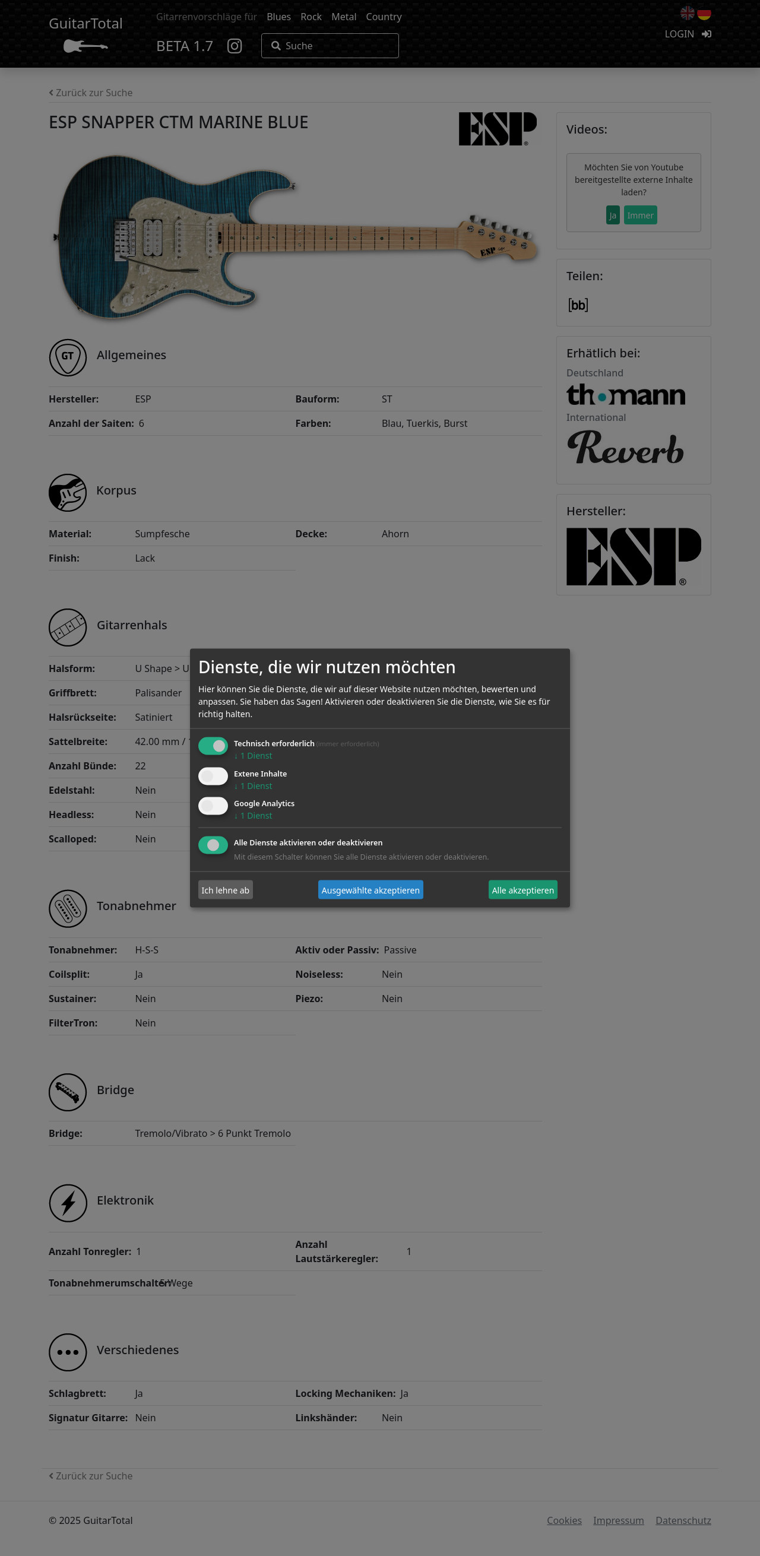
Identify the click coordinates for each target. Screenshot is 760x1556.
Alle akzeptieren (523, 889)
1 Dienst (253, 754)
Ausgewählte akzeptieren (371, 889)
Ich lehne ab (226, 889)
